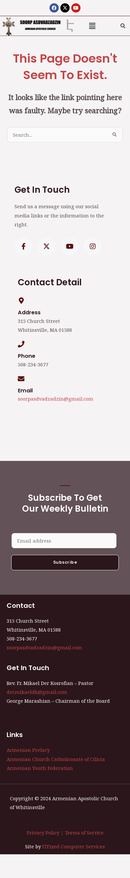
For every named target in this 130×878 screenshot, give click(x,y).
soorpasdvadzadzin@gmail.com (55, 398)
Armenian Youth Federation (40, 768)
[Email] (21, 379)
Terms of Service (84, 832)
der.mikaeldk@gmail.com (37, 692)
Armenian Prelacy (28, 750)
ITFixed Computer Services (73, 846)
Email (25, 390)
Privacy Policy (43, 832)
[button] (92, 25)
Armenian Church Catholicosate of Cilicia (56, 759)
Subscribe (65, 562)
